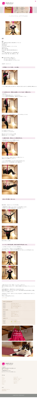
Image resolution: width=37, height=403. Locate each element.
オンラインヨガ (16, 376)
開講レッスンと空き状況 (14, 307)
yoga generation (4, 390)
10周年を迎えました (14, 312)
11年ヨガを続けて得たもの (15, 303)
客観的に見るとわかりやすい (15, 315)
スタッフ (3, 382)
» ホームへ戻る (4, 297)
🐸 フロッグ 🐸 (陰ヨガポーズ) (15, 321)
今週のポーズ (5, 317)
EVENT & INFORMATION (7, 301)
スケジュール (4, 380)
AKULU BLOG (5, 309)
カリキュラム (4, 381)
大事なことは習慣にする (14, 314)
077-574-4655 (6, 369)
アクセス (3, 383)
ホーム (3, 376)
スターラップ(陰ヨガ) (14, 319)
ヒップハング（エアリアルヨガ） (15, 322)
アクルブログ (15, 381)
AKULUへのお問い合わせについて (16, 304)
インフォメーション (16, 380)
